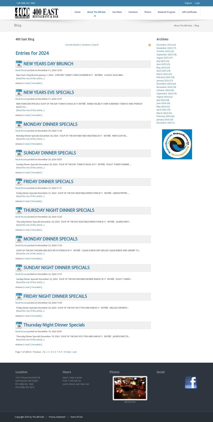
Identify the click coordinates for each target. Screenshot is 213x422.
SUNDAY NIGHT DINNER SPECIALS (56, 268)
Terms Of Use (76, 417)
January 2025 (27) (165, 80)
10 (64, 352)
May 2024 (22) (163, 106)
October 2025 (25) (165, 51)
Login (197, 3)
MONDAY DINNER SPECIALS (50, 124)
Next (69, 352)
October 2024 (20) (165, 90)
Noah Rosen (21, 70)
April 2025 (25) (163, 71)
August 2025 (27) (165, 57)
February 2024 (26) (165, 116)
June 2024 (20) (163, 103)
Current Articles (72, 45)
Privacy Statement (57, 417)
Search (95, 45)
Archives (86, 45)
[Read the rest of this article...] (30, 78)
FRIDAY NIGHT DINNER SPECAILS (55, 296)
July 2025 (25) (163, 61)
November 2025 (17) (166, 48)
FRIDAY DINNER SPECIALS (48, 182)
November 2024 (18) (166, 87)
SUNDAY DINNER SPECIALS (49, 153)
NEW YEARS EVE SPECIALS (48, 92)
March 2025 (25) (164, 74)
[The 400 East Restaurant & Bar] (36, 13)
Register (188, 3)
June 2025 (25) (163, 64)
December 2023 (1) (166, 123)
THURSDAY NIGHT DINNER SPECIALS (58, 210)
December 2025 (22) (166, 45)
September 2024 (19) (167, 93)
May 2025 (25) (163, 67)
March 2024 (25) (164, 113)
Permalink (36, 83)
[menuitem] (96, 12)
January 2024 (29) (165, 119)
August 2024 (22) (165, 97)
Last (75, 352)
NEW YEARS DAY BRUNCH (48, 64)
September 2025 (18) (167, 54)
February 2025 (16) (165, 77)
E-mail (26, 83)
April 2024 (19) (163, 109)
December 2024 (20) (166, 83)
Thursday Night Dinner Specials (54, 325)
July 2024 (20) (163, 100)
